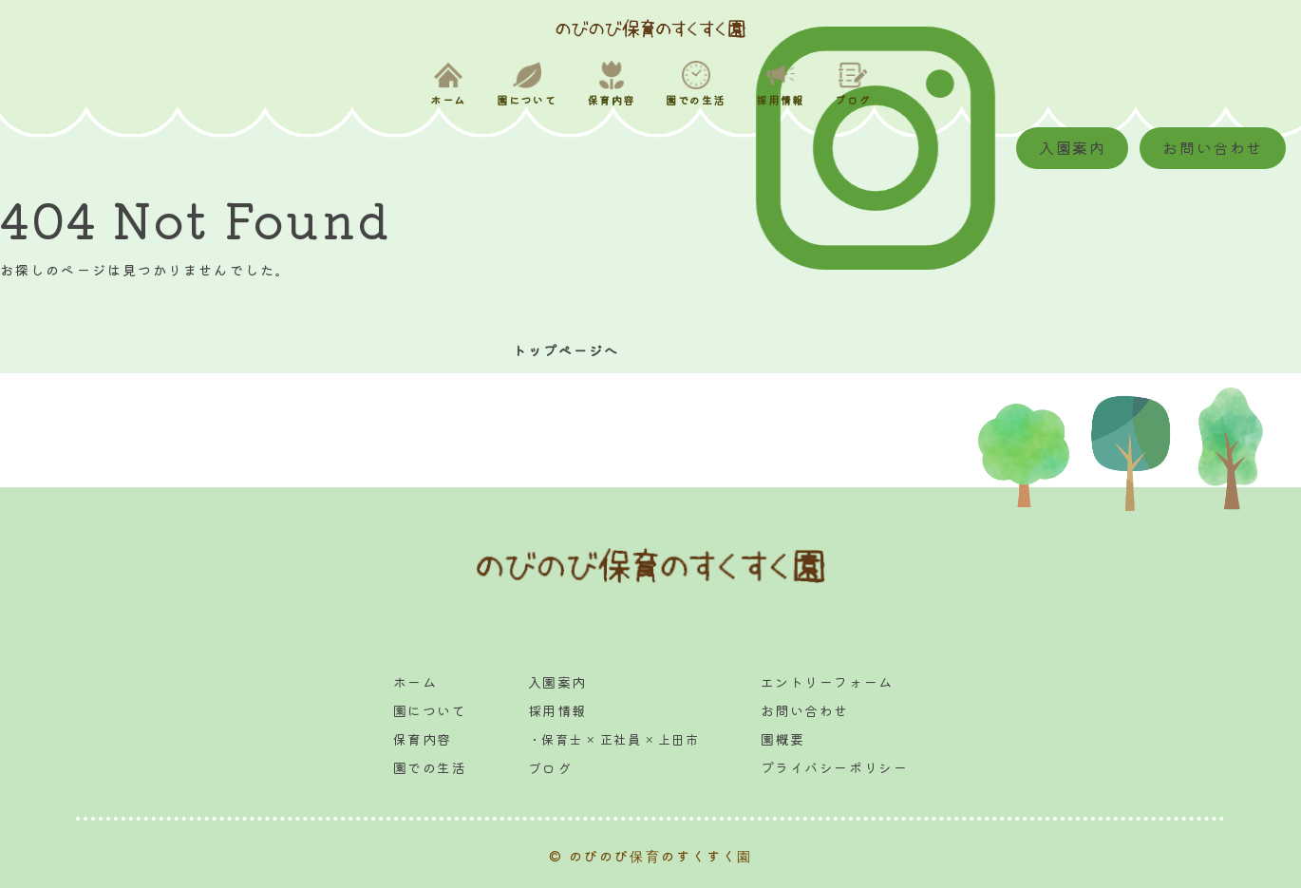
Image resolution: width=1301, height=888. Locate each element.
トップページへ (561, 350)
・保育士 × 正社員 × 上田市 (613, 739)
